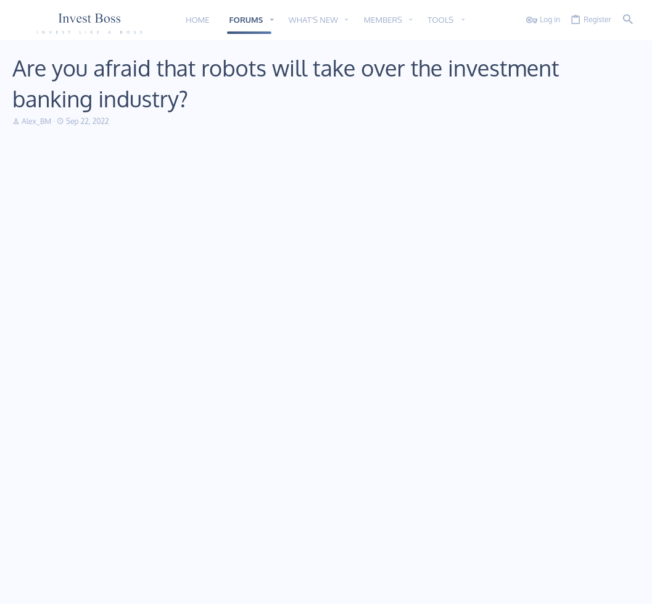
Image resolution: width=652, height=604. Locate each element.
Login (446, 450)
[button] (271, 20)
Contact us (243, 495)
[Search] (628, 20)
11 (19, 587)
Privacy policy (532, 587)
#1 (627, 176)
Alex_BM (36, 121)
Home (235, 450)
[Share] (612, 177)
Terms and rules (475, 587)
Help (570, 587)
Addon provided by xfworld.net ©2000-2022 (86, 562)
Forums (237, 473)
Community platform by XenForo (113, 552)
